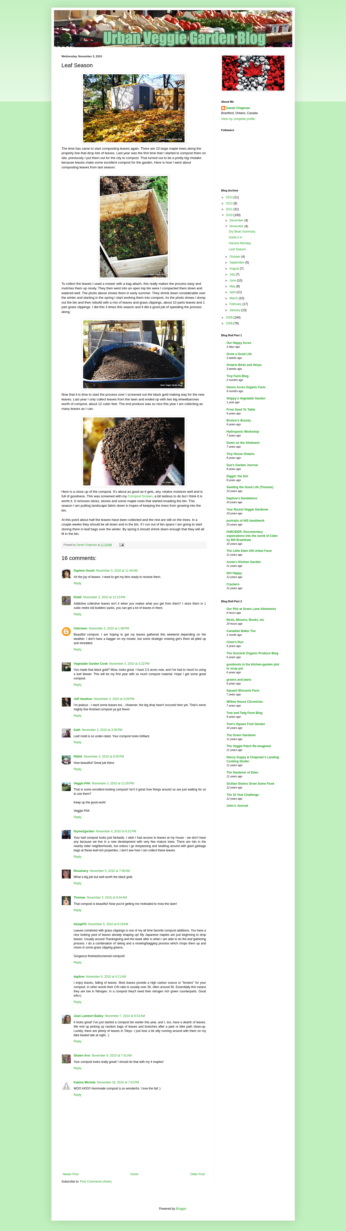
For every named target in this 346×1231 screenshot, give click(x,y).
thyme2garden (84, 831)
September (237, 262)
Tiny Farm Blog (238, 376)
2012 (229, 203)
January (235, 310)
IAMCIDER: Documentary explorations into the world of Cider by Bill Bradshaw (252, 536)
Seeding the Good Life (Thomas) (250, 487)
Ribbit (78, 756)
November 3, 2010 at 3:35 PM (102, 730)
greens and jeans (239, 679)
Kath (77, 730)
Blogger (181, 1208)
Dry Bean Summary (242, 231)
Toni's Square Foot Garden (246, 724)
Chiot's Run (235, 642)
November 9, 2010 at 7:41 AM (112, 1055)
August (234, 268)
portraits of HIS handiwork (246, 520)
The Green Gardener (241, 735)
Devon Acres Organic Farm (246, 387)
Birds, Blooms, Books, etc (245, 620)
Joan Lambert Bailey (88, 1016)
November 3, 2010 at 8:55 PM (104, 756)
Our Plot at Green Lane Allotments (251, 609)
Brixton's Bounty (239, 420)
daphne (79, 976)
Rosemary (81, 871)
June (233, 280)
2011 (229, 209)
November (236, 226)
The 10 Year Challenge (243, 795)
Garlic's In (235, 237)
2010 (229, 215)
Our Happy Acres (239, 343)
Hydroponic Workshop (243, 431)
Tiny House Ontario (240, 454)
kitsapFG (80, 924)
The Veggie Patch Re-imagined (249, 746)
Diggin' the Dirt (237, 476)
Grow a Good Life (239, 354)
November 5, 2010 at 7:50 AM (110, 871)
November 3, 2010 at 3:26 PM (114, 699)
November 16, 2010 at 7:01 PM (118, 1082)
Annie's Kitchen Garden (244, 562)
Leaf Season (237, 249)
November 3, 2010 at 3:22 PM (129, 663)
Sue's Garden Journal (242, 465)
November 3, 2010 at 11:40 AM (117, 570)
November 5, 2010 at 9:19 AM (108, 924)
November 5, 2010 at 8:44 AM (107, 897)
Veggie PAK (82, 783)
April (232, 292)
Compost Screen (140, 496)
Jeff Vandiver (83, 699)
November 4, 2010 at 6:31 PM (116, 831)
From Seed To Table (241, 409)
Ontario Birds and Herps (244, 365)
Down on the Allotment (243, 443)
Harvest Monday (240, 243)
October (235, 256)
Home (134, 1174)
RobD (78, 597)
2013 (229, 197)
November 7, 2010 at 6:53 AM (125, 1016)
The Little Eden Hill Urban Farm (249, 551)
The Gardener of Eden (242, 772)
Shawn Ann (82, 1055)
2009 (229, 317)
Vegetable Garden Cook (91, 663)
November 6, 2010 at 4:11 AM (106, 976)
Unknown (80, 628)
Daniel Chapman (238, 108)
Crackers (233, 584)
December (236, 220)
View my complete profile (238, 119)
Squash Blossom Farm (243, 690)
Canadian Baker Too (241, 631)
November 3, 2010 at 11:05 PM (113, 783)
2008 (229, 323)
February (235, 304)
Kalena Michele (85, 1082)
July (232, 274)
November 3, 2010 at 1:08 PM (109, 628)
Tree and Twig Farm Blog (245, 713)
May (232, 286)
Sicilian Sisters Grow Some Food (250, 783)
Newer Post (71, 1174)
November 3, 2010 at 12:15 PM (104, 597)
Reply (78, 583)
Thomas (79, 897)
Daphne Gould (84, 570)
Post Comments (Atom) (96, 1181)
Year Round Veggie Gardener (247, 509)
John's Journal (237, 805)
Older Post (197, 1174)
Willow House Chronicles (245, 702)
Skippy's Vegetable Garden (246, 398)
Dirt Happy (234, 573)
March (234, 298)
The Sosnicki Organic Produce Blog (252, 653)
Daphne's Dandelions (242, 498)
